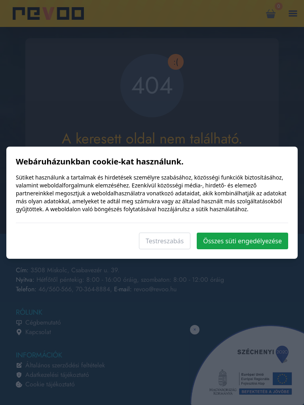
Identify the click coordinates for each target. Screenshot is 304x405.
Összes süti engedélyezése (242, 241)
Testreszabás (165, 241)
